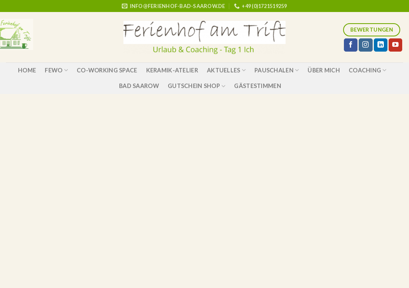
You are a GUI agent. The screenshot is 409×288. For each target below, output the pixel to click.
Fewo (56, 70)
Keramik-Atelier (172, 70)
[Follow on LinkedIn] (380, 45)
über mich (324, 70)
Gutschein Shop (197, 86)
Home (27, 70)
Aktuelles (226, 70)
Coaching (368, 70)
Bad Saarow (139, 85)
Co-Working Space (107, 70)
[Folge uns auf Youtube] (395, 45)
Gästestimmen (257, 85)
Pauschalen (276, 70)
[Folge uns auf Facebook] (350, 45)
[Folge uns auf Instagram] (365, 45)
